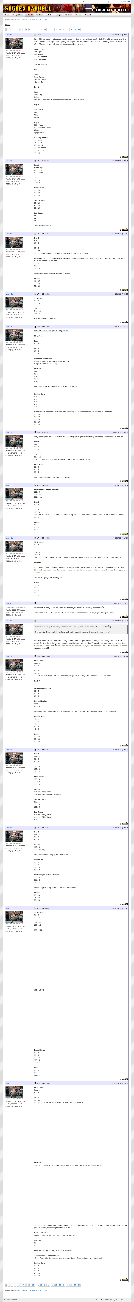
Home (6, 15)
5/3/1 (46, 20)
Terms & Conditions (123, 1300)
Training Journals (35, 20)
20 (48, 29)
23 (60, 29)
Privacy (112, 1300)
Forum (24, 20)
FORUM (29, 15)
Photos (78, 15)
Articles (49, 15)
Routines (39, 15)
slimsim (8, 603)
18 (41, 29)
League (59, 15)
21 (52, 29)
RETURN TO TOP (11, 1300)
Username (86, 2)
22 (56, 29)
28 (79, 29)
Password (105, 2)
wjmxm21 (9, 35)
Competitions (17, 15)
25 (67, 29)
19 (45, 29)
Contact (87, 15)
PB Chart (68, 15)
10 (33, 29)
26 (71, 29)
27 (75, 29)
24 (64, 29)
